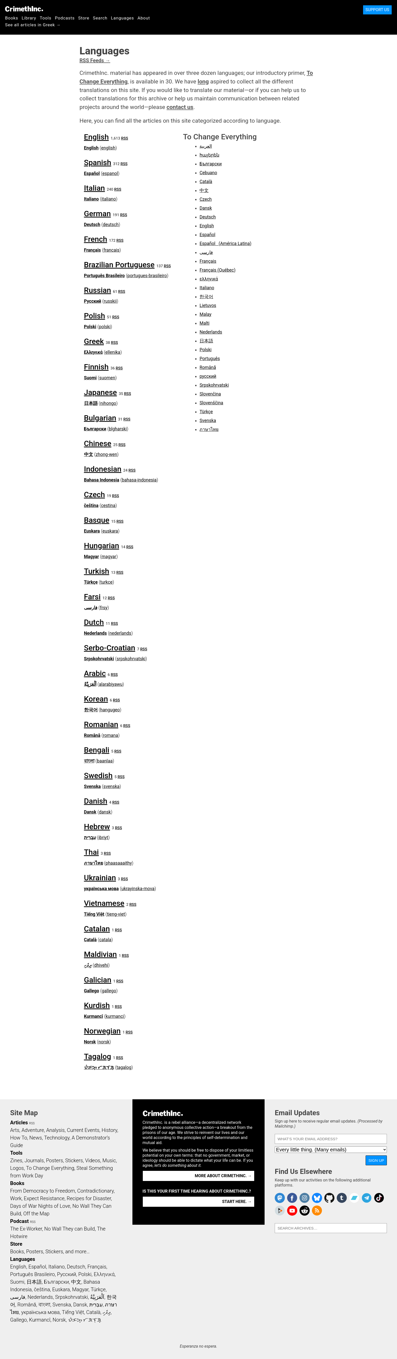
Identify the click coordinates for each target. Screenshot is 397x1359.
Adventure (33, 1130)
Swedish (98, 775)
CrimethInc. (24, 9)
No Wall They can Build (69, 1229)
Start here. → (237, 1201)
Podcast (19, 1221)
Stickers (74, 1160)
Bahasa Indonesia (101, 480)
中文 (88, 454)
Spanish (97, 162)
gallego (109, 990)
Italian (94, 188)
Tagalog (97, 1056)
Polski (90, 326)
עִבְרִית (90, 837)
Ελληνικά (93, 352)
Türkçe (91, 582)
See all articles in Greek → (33, 24)
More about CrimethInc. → (223, 1175)
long (203, 81)
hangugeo (110, 709)
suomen (107, 377)
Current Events (83, 1130)
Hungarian (101, 545)
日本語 (91, 403)
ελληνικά (209, 278)
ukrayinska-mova (137, 888)
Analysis (55, 1130)
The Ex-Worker (26, 1229)
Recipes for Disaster (89, 1198)
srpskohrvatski (130, 658)
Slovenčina (210, 394)
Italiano (91, 199)
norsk (103, 1041)
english (108, 147)
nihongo (108, 403)
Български (95, 428)
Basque (96, 520)
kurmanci (115, 1016)
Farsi (92, 596)
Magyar (91, 556)
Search (100, 17)
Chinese (97, 443)
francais (112, 250)
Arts (14, 1130)
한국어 (91, 709)
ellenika (112, 352)
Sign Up (376, 1160)
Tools (45, 17)
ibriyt (103, 837)
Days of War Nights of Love (40, 1206)
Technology (56, 1138)
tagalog (123, 1067)
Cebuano (208, 172)
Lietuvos (208, 305)
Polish (94, 315)
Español (92, 173)
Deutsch (92, 224)
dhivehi (101, 965)
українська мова (101, 888)
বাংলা (89, 760)
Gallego (91, 990)
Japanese (100, 392)
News (35, 1138)
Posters (54, 1160)
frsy (103, 607)
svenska (111, 786)
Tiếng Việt (94, 914)
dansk (105, 812)
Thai (91, 852)
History (109, 1130)
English (96, 137)
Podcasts (65, 17)
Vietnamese (104, 903)
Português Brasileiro (104, 275)
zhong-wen (106, 454)
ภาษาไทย (93, 863)
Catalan (97, 928)
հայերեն (209, 155)
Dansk (90, 812)
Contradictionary (95, 1191)
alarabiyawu (111, 684)
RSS (124, 138)
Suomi (90, 377)
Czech (94, 494)
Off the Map (36, 1214)
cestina (108, 505)
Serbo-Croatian (109, 647)
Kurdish (97, 1005)
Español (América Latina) (225, 243)
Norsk (90, 1041)
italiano (109, 199)
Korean (96, 698)
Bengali (96, 750)
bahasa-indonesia (139, 480)
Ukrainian (100, 877)
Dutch (94, 622)
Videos (92, 1160)
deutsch (110, 224)
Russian (97, 290)
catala (105, 939)
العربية (206, 146)
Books (11, 17)
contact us (180, 107)
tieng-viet (116, 914)
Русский (92, 301)
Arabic (95, 673)
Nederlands (95, 633)
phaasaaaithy (119, 863)
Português (210, 358)
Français (92, 250)
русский (208, 376)
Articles (19, 1123)
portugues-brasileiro (147, 275)
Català (90, 939)
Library (29, 17)
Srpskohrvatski (99, 658)
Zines (16, 1160)
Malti (204, 323)
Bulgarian (100, 417)
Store (83, 17)
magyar (109, 556)
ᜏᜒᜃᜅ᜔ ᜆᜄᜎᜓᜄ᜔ (99, 1067)
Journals (34, 1160)
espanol (110, 173)
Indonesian (103, 469)
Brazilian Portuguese (119, 264)
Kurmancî (93, 1016)
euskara (110, 531)
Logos (17, 1168)
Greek (94, 341)
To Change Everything (50, 1168)
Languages (122, 17)
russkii (110, 301)
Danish (95, 801)
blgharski (118, 428)
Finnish (96, 366)
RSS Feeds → (95, 60)
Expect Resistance (44, 1198)
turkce (106, 582)
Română (92, 735)
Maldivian (100, 954)
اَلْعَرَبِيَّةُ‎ (90, 684)
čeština (91, 505)
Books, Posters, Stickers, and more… (50, 1251)
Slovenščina (211, 402)
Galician (97, 979)
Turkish (96, 571)
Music (109, 1160)
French (95, 239)
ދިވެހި (88, 965)
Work (16, 1198)
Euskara (92, 531)
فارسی (90, 607)
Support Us (377, 9)
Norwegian (102, 1030)
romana (110, 735)
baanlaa (105, 760)
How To (18, 1138)
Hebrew (97, 826)
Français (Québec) (217, 270)
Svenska (92, 786)
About (143, 17)
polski (105, 326)
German (97, 213)
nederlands (120, 633)
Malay (205, 314)
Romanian (101, 724)
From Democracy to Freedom (42, 1191)
